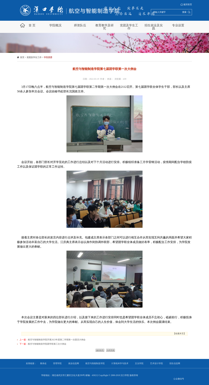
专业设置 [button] (178, 25)
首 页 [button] (32, 25)
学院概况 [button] (55, 25)
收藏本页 (179, 333)
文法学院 (139, 363)
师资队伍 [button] (80, 25)
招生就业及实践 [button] (154, 27)
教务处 (43, 363)
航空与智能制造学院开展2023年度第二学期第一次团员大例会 (56, 340)
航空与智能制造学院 (95, 363)
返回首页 (187, 4)
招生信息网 (174, 363)
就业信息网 (73, 363)
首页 (22, 57)
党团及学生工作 (34, 57)
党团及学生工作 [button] (129, 27)
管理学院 (57, 363)
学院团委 (48, 57)
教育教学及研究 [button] (104, 27)
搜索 (184, 12)
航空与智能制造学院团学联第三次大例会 (47, 344)
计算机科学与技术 (119, 363)
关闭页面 (110, 350)
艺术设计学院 (156, 363)
